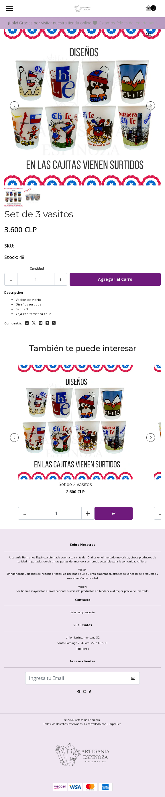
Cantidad (37, 268)
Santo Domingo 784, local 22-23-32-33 (82, 643)
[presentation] (14, 105)
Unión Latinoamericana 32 (83, 637)
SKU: (9, 246)
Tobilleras (82, 649)
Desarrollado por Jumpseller (102, 724)
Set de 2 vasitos (75, 484)
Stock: (11, 257)
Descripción (13, 292)
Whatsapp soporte (83, 612)
